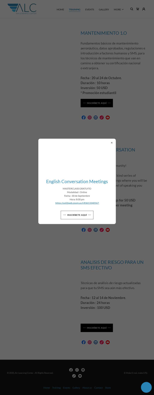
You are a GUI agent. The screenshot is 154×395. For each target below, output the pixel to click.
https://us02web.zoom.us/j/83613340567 (77, 202)
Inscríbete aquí (77, 215)
